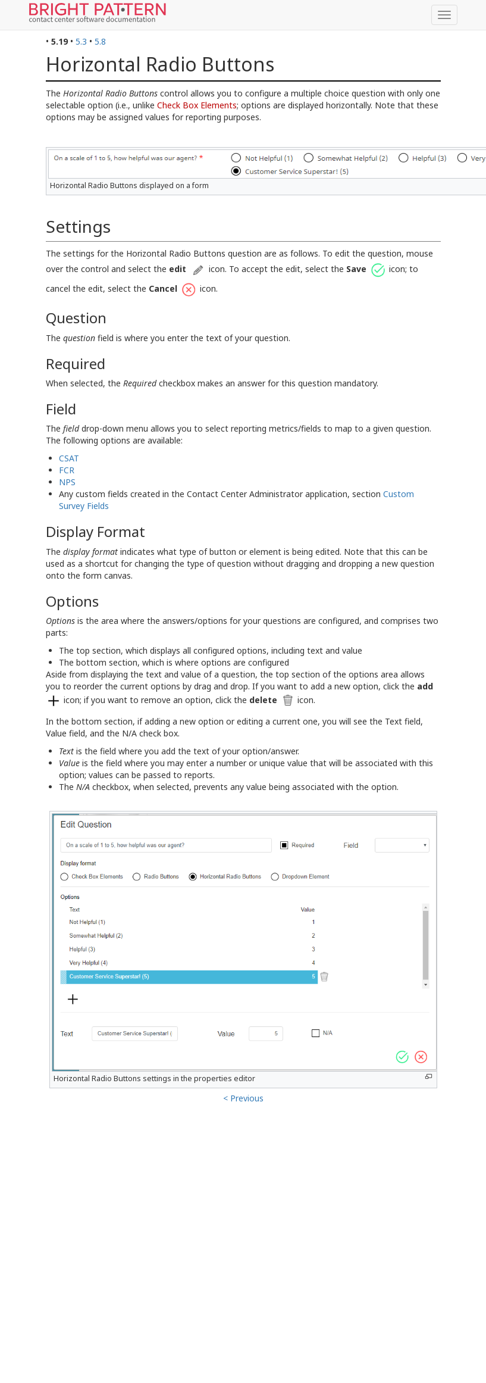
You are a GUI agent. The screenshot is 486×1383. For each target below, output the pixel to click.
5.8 (100, 41)
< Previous (243, 1098)
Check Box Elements (197, 105)
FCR (66, 470)
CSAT (69, 458)
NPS (67, 482)
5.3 (81, 41)
